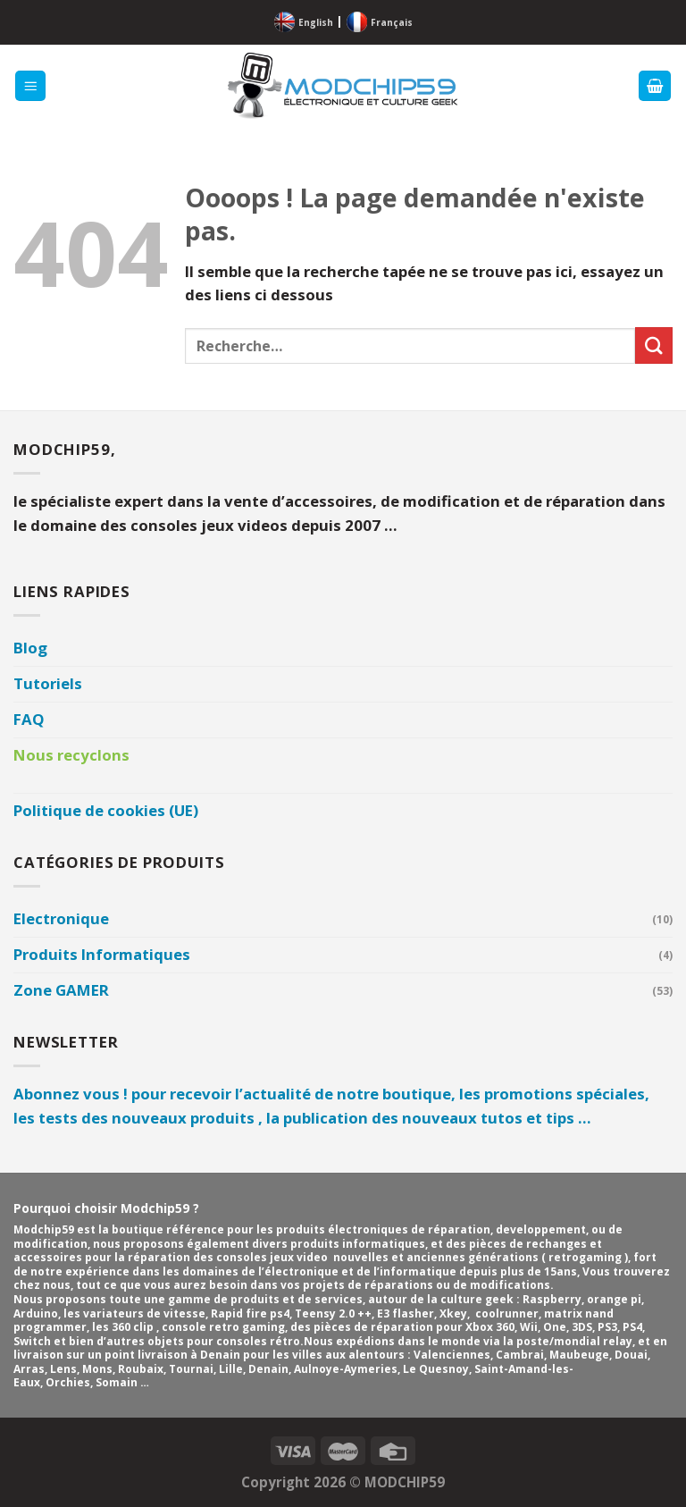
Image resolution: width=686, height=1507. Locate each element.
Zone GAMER (61, 990)
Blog (30, 647)
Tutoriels (47, 683)
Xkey (453, 1313)
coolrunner (507, 1313)
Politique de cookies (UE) (105, 810)
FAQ (29, 719)
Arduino (35, 1313)
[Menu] (30, 86)
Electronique (61, 918)
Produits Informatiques (101, 954)
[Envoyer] (654, 345)
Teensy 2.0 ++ (333, 1313)
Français (392, 22)
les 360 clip (124, 1326)
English (315, 22)
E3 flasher (405, 1313)
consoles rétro (258, 1341)
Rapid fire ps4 (250, 1313)
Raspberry (552, 1299)
